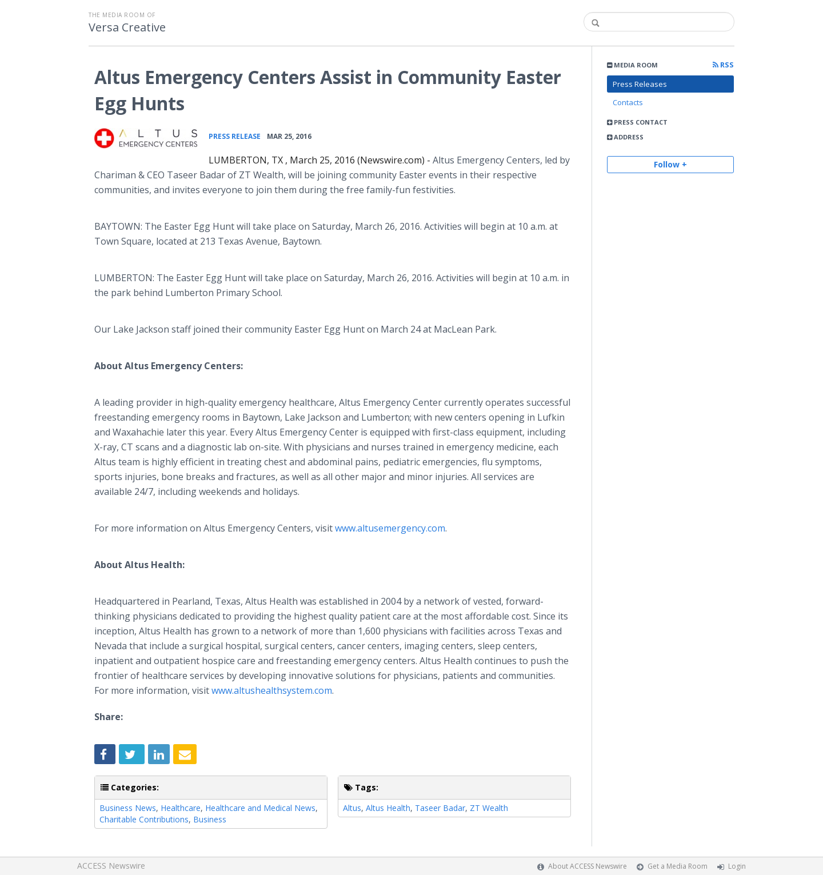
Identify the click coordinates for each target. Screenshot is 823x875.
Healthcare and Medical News (260, 807)
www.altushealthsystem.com (271, 690)
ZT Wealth (489, 807)
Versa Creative (127, 27)
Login (737, 866)
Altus (352, 807)
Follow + (670, 164)
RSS (723, 65)
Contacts (628, 102)
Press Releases (640, 84)
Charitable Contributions (144, 819)
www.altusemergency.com (390, 528)
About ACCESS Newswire (587, 866)
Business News (127, 807)
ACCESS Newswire (111, 865)
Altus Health (388, 807)
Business (209, 819)
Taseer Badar (440, 807)
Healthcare (181, 807)
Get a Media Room (678, 866)
